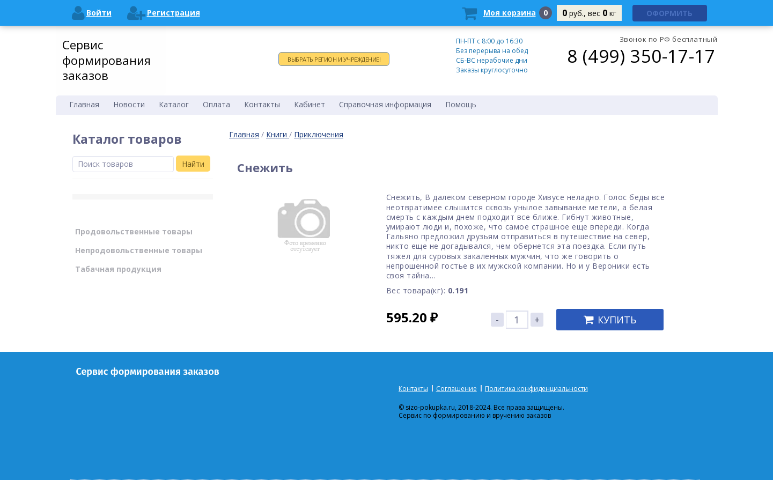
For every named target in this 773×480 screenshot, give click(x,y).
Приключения (318, 134)
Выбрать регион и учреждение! (334, 59)
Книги (277, 134)
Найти (193, 164)
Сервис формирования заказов (106, 59)
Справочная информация (385, 104)
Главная (244, 134)
